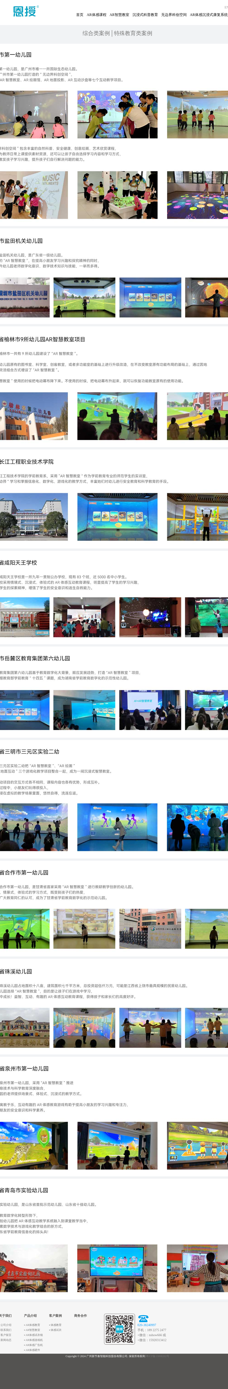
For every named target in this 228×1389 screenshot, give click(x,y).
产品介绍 (30, 1315)
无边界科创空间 (174, 15)
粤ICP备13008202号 (157, 1356)
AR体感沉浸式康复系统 (209, 15)
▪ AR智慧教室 (32, 1330)
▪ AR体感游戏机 (33, 1340)
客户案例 (55, 1315)
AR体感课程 (96, 15)
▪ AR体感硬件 (32, 1350)
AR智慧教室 (119, 15)
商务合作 (80, 1315)
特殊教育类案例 (133, 33)
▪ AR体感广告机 (33, 1345)
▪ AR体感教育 (32, 1325)
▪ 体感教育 (55, 1325)
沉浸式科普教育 (145, 15)
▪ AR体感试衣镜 (33, 1335)
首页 (79, 15)
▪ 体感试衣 (55, 1330)
